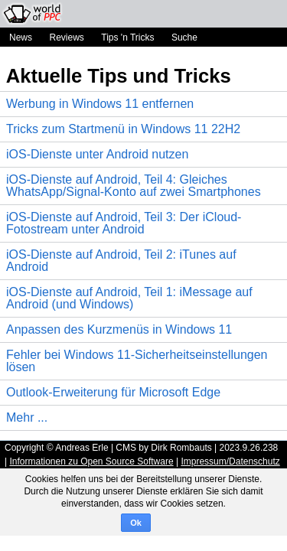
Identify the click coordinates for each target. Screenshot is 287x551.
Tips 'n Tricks (127, 37)
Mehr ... (26, 417)
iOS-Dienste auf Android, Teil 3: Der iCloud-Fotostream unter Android (123, 223)
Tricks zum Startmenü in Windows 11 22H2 (123, 128)
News (20, 37)
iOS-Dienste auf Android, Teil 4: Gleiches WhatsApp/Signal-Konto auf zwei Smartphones (133, 185)
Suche (184, 37)
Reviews (66, 37)
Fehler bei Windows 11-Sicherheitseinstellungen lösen (137, 360)
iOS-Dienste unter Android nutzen (97, 154)
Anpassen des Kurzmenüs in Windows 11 (119, 329)
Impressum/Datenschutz (230, 461)
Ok (136, 522)
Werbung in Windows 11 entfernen (100, 103)
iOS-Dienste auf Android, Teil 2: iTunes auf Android (121, 260)
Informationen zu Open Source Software (91, 461)
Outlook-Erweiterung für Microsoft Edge (113, 392)
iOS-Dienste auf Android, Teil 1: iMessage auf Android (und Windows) (129, 298)
